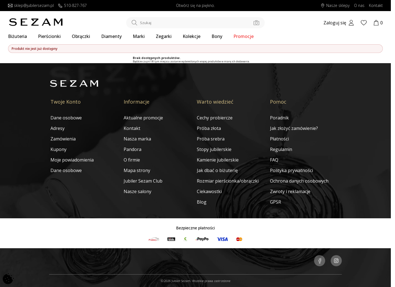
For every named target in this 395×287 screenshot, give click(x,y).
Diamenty (111, 36)
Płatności (279, 139)
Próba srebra (211, 139)
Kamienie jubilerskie (218, 160)
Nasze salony (137, 191)
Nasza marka (137, 139)
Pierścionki (49, 36)
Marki (139, 36)
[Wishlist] (364, 22)
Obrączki (81, 36)
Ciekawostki (209, 191)
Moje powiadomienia (72, 160)
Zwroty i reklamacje (290, 191)
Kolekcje (191, 36)
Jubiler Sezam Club (143, 181)
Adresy (57, 128)
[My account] (338, 23)
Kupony (58, 149)
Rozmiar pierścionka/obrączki (228, 181)
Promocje (243, 36)
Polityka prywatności (291, 170)
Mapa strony (137, 170)
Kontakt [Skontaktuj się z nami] (376, 5)
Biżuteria (17, 36)
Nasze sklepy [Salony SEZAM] (335, 5)
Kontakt (132, 128)
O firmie (132, 160)
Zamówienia (63, 139)
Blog (202, 202)
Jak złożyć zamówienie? (294, 128)
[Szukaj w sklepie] (195, 22)
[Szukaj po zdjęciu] (256, 22)
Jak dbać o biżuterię (217, 170)
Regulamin (281, 149)
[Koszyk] (378, 23)
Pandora (132, 149)
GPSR (275, 202)
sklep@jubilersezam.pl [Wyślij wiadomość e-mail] (31, 5)
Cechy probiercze (215, 118)
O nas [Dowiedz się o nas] (359, 5)
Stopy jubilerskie (214, 149)
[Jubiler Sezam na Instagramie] (336, 261)
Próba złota (209, 128)
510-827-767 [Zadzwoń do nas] (72, 5)
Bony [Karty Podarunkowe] (216, 36)
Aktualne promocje (143, 118)
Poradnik (279, 118)
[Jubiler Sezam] (35, 24)
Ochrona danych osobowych (299, 181)
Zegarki (164, 36)
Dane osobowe (66, 118)
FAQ (274, 160)
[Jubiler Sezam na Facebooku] (319, 261)
